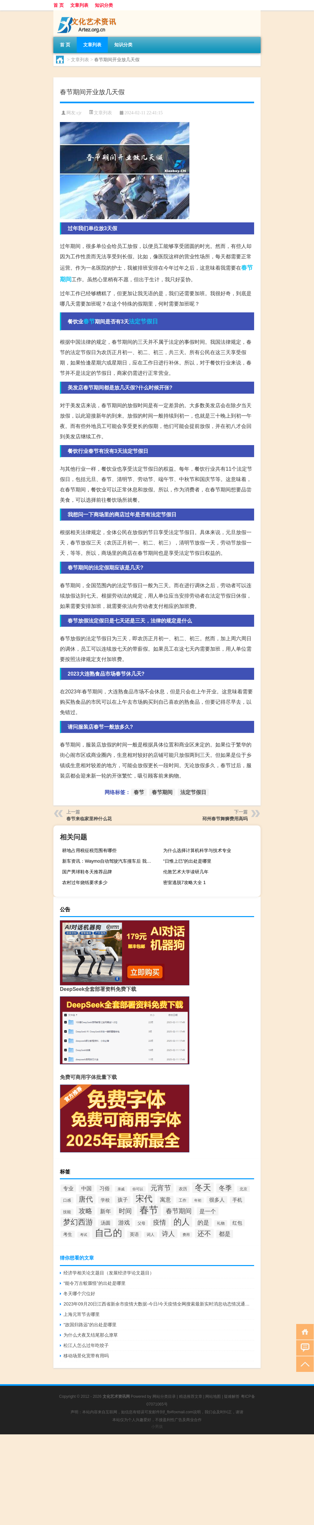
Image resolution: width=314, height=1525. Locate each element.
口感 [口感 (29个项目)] (67, 1200)
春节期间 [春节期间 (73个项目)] (179, 1211)
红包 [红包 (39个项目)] (237, 1223)
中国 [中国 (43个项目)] (86, 1188)
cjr (79, 112)
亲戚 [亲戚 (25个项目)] (121, 1189)
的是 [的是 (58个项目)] (203, 1222)
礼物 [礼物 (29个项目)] (221, 1223)
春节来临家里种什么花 (89, 818)
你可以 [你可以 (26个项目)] (137, 1189)
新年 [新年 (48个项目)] (105, 1211)
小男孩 (157, 1426)
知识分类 (104, 5)
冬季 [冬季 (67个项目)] (225, 1188)
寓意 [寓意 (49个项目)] (165, 1200)
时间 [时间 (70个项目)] (125, 1211)
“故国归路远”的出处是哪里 (89, 1324)
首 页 (58, 5)
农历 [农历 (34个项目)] (183, 1188)
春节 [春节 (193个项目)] (149, 1210)
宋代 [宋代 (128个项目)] (144, 1198)
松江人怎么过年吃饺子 (86, 1345)
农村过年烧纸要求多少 (84, 882)
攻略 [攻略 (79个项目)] (85, 1211)
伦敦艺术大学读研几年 (185, 871)
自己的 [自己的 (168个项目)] (108, 1233)
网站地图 (213, 1396)
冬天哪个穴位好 (79, 1293)
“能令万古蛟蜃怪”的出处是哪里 (94, 1283)
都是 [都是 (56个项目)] (224, 1234)
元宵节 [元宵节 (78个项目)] (161, 1188)
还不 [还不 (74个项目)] (204, 1233)
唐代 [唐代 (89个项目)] (86, 1199)
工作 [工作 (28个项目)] (182, 1200)
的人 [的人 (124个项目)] (182, 1221)
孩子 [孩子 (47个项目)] (123, 1200)
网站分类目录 (164, 1396)
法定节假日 (143, 321)
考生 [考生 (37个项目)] (67, 1234)
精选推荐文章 (190, 1396)
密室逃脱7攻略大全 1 (184, 882)
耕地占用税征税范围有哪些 (89, 850)
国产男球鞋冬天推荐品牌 (87, 871)
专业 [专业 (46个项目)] (68, 1188)
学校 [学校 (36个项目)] (105, 1200)
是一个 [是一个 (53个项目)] (207, 1211)
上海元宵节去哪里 (81, 1314)
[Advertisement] (157, 1479)
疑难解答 (232, 1396)
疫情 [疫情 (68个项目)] (159, 1222)
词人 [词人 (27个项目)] (150, 1235)
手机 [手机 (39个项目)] (237, 1200)
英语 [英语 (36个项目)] (134, 1234)
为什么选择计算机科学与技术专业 (197, 850)
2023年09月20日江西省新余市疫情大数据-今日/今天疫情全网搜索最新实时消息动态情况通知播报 (158, 1303)
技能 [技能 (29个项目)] (67, 1212)
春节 (89, 321)
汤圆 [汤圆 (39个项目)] (105, 1223)
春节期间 (162, 792)
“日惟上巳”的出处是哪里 (187, 861)
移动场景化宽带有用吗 (86, 1355)
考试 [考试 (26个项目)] (83, 1235)
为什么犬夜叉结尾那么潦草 (90, 1335)
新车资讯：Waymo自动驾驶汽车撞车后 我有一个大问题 (110, 861)
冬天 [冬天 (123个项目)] (203, 1187)
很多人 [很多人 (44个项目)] (217, 1200)
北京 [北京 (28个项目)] (243, 1189)
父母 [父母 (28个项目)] (141, 1223)
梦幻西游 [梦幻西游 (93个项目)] (78, 1222)
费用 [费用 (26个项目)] (186, 1235)
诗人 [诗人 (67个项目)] (168, 1233)
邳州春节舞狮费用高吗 (225, 818)
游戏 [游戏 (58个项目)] (124, 1222)
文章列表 (79, 5)
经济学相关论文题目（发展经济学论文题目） (108, 1272)
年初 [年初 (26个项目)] (197, 1200)
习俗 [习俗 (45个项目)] (104, 1188)
